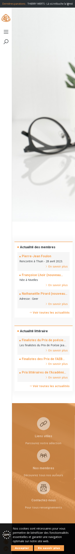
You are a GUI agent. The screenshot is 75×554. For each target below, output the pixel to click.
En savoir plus (49, 548)
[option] (50, 4)
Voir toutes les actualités (49, 312)
